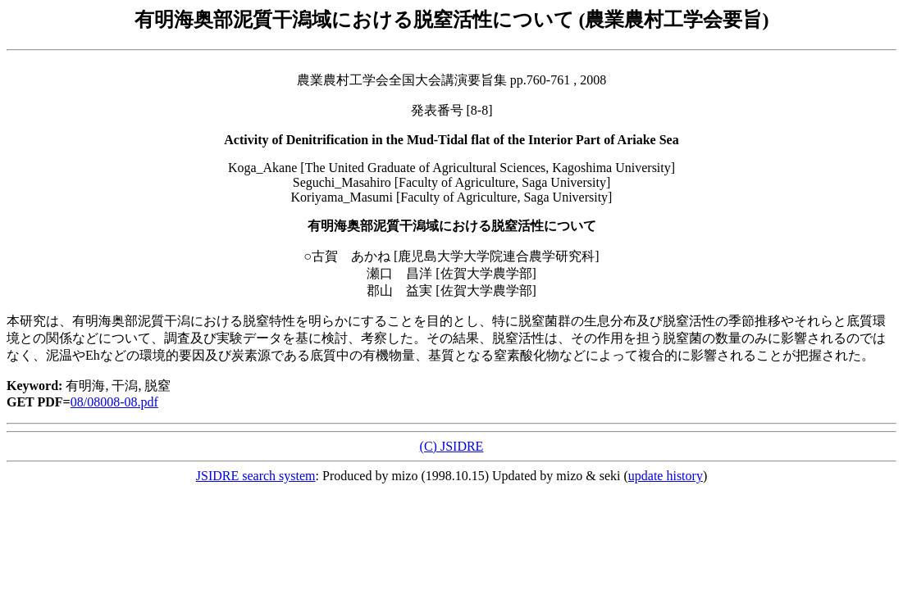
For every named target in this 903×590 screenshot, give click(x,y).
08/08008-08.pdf (114, 402)
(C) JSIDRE (452, 446)
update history (665, 476)
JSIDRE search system (256, 476)
